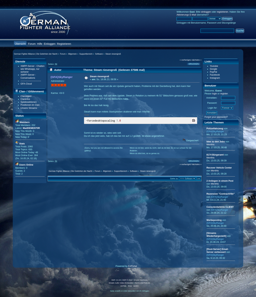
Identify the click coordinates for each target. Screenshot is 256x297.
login (214, 93)
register (224, 93)
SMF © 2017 (127, 280)
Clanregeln (26, 96)
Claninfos (25, 99)
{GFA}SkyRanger (62, 76)
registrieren (222, 12)
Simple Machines (140, 280)
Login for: (212, 108)
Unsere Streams (29, 108)
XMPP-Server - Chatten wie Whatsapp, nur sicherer (33, 69)
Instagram (215, 78)
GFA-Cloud (26, 84)
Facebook (215, 75)
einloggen (206, 12)
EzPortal (132, 266)
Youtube (214, 66)
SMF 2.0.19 (116, 280)
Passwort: (212, 103)
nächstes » (196, 60)
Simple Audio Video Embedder (121, 283)
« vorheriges (185, 60)
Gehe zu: (174, 178)
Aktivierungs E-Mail (186, 15)
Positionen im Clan (30, 105)
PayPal (213, 72)
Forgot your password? (216, 117)
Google (213, 69)
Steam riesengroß (99, 76)
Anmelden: (211, 98)
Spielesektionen (29, 102)
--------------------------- (31, 81)
